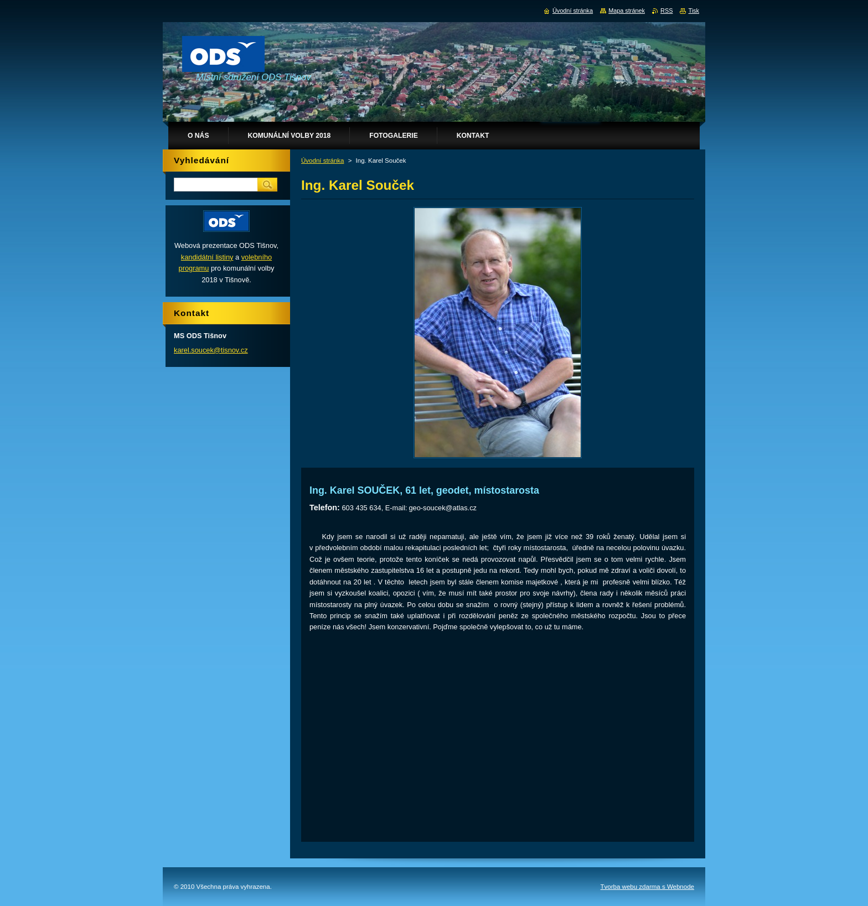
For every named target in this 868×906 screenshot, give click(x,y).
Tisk (693, 10)
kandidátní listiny (207, 257)
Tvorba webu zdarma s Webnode (647, 886)
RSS (666, 10)
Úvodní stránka (322, 160)
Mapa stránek (626, 10)
